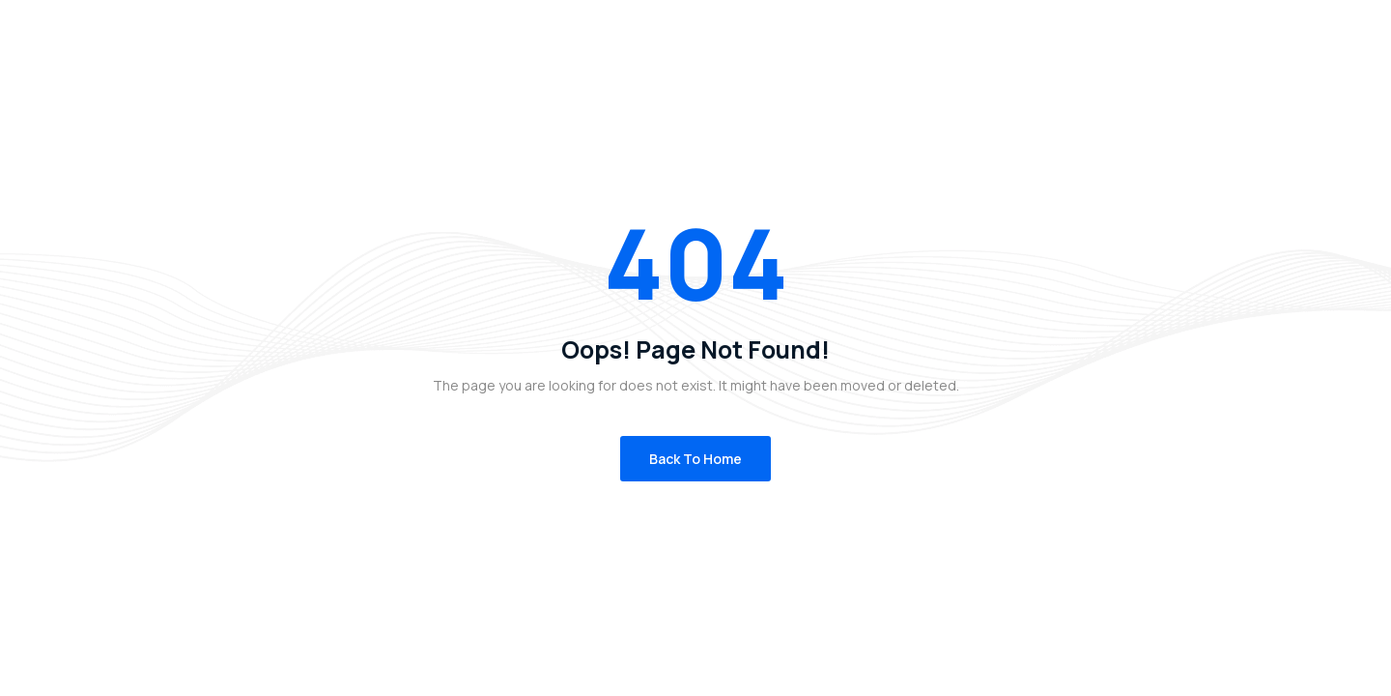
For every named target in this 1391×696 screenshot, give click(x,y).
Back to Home (695, 459)
